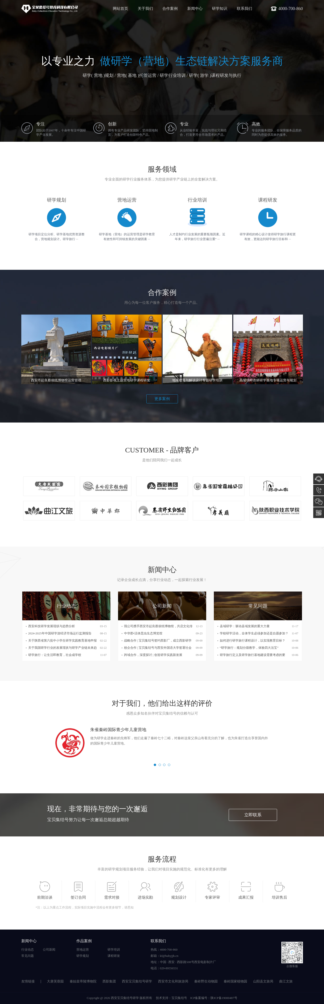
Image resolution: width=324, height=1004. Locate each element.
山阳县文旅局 (263, 981)
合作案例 (170, 8)
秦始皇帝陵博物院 (83, 981)
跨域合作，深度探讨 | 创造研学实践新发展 (153, 655)
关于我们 (145, 8)
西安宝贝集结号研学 (137, 981)
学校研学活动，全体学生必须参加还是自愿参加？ (254, 633)
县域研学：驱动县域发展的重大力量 (245, 626)
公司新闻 (49, 949)
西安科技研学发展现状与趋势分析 (51, 626)
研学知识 (219, 8)
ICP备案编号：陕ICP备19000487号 (213, 998)
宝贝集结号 (179, 998)
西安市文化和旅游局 (173, 981)
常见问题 (27, 956)
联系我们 (244, 8)
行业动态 (27, 949)
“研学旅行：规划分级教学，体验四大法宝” (249, 647)
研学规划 (82, 956)
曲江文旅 (286, 981)
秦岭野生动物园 (206, 981)
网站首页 (120, 8)
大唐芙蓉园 (55, 981)
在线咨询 (318, 479)
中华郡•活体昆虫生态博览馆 (143, 633)
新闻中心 (195, 8)
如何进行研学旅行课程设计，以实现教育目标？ (252, 640)
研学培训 (114, 949)
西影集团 (109, 981)
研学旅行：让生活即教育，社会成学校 (54, 655)
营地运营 (82, 949)
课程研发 (114, 956)
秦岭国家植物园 (235, 981)
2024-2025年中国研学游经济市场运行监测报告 (59, 633)
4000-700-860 (318, 490)
